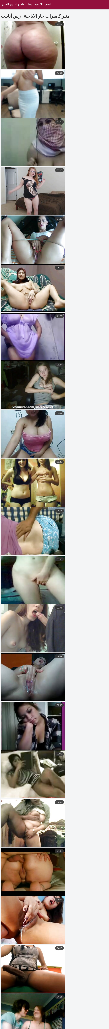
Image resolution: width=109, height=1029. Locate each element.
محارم (60, 1024)
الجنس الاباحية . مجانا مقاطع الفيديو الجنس (26, 4)
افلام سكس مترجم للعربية (37, 1024)
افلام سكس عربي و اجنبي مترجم (22, 1027)
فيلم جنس (50, 1027)
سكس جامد (67, 1027)
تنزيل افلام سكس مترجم (92, 1027)
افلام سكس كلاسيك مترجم (83, 1024)
